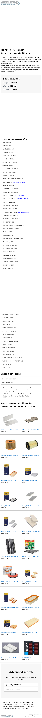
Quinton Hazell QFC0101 (11, 315)
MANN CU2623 (8, 235)
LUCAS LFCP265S (8, 222)
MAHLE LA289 (7, 232)
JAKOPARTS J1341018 (10, 209)
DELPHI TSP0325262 (9, 175)
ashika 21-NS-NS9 (9, 149)
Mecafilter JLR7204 (9, 242)
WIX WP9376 (7, 364)
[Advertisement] (21, 26)
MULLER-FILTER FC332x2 (11, 248)
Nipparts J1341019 (9, 252)
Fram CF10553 (8, 182)
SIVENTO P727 (7, 324)
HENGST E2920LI (8, 195)
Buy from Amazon (19, 182)
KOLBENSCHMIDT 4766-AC (12, 219)
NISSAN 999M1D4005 (10, 258)
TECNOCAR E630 (8, 334)
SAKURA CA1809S (8, 321)
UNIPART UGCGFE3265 (10, 341)
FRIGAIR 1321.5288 (9, 185)
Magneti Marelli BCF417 (11, 229)
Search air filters (7, 382)
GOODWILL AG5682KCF (10, 192)
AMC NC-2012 (7, 146)
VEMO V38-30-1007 (9, 348)
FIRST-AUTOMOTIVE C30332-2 (13, 179)
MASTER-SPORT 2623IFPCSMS (13, 238)
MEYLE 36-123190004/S (10, 245)
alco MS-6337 (7, 142)
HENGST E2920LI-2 (9, 199)
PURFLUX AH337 (8, 268)
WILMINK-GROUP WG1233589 (13, 358)
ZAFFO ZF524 (7, 368)
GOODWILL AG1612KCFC (11, 189)
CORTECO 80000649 (9, 172)
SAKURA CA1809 (8, 318)
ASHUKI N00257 (8, 152)
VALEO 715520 (7, 344)
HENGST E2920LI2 (9, 202)
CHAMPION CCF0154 (10, 162)
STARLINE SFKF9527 (9, 328)
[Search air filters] (21, 378)
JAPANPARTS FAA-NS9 (10, 212)
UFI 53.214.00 (7, 338)
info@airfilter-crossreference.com (32, 717)
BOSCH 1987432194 (9, 159)
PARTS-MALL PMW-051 (10, 262)
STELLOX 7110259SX (9, 331)
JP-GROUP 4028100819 (10, 215)
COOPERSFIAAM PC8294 (11, 169)
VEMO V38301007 (9, 354)
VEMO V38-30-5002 (9, 351)
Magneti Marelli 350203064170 (13, 225)
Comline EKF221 (8, 166)
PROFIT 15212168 (9, 265)
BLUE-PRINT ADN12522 (10, 156)
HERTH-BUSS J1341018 (10, 205)
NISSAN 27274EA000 (10, 255)
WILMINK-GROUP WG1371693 (13, 361)
